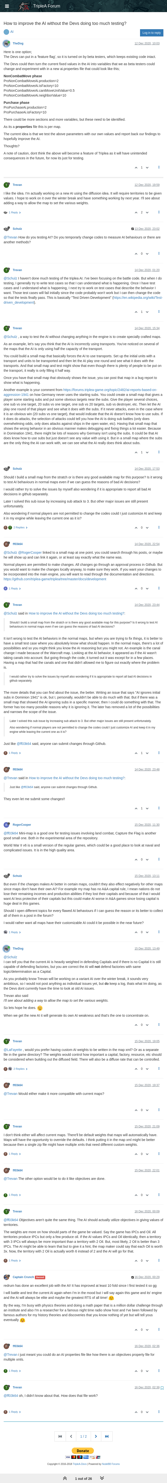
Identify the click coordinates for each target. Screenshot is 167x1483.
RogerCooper (22, 824)
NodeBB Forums (111, 1464)
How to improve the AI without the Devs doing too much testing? (76, 613)
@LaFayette (13, 1050)
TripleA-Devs (80, 1464)
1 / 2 (83, 1436)
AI (11, 32)
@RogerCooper (30, 552)
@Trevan (10, 237)
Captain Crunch (23, 1277)
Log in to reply (152, 33)
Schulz (17, 229)
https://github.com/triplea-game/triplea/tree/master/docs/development (55, 579)
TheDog (18, 43)
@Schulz (10, 278)
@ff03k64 (24, 744)
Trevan (17, 185)
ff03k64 (18, 544)
